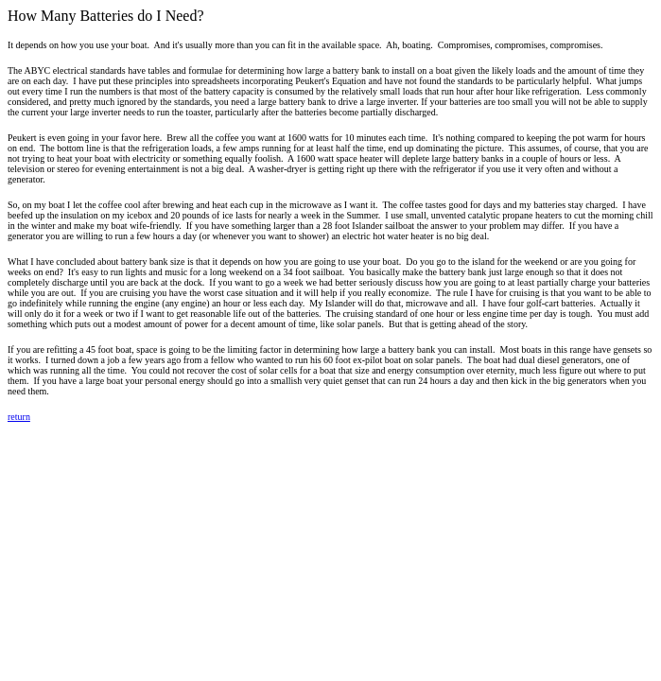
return (19, 416)
